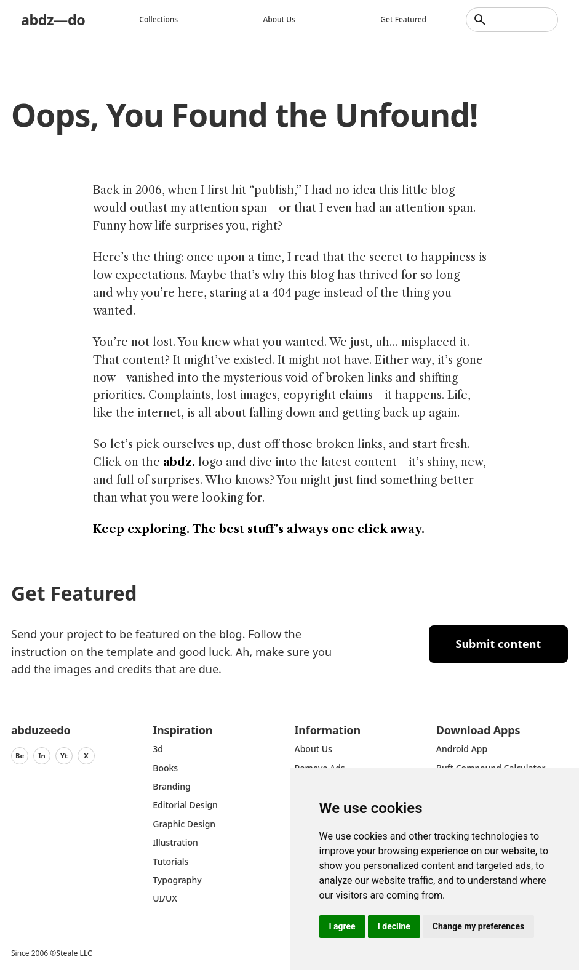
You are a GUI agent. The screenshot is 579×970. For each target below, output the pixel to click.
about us (313, 749)
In (42, 755)
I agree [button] (342, 926)
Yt (64, 755)
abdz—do (54, 19)
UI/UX (165, 898)
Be (19, 755)
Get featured (403, 19)
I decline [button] (394, 926)
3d (158, 749)
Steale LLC (74, 953)
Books (165, 768)
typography (177, 880)
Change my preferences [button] (478, 926)
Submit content (498, 643)
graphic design (184, 824)
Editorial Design (185, 805)
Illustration (175, 842)
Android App (461, 749)
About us (280, 19)
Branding (172, 786)
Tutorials (170, 861)
